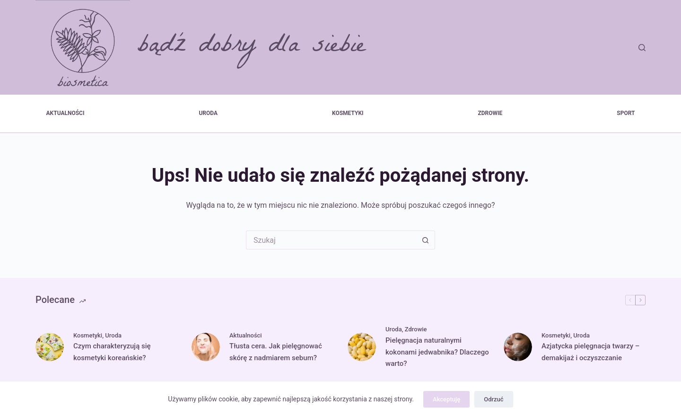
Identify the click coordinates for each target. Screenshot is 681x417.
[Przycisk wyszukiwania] (425, 240)
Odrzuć (493, 399)
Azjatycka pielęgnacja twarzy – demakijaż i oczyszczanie (590, 352)
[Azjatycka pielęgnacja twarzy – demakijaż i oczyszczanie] (518, 347)
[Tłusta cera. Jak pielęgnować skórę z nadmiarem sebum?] (206, 347)
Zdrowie (490, 113)
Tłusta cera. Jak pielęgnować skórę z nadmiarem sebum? (275, 352)
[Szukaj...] (331, 240)
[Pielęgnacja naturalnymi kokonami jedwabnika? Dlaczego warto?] (362, 347)
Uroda (208, 113)
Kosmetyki (348, 113)
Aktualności (65, 113)
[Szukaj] (642, 47)
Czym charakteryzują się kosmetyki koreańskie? (112, 352)
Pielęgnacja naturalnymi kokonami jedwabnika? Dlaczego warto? (437, 352)
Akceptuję (446, 399)
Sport (626, 113)
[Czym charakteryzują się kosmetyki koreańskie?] (49, 347)
